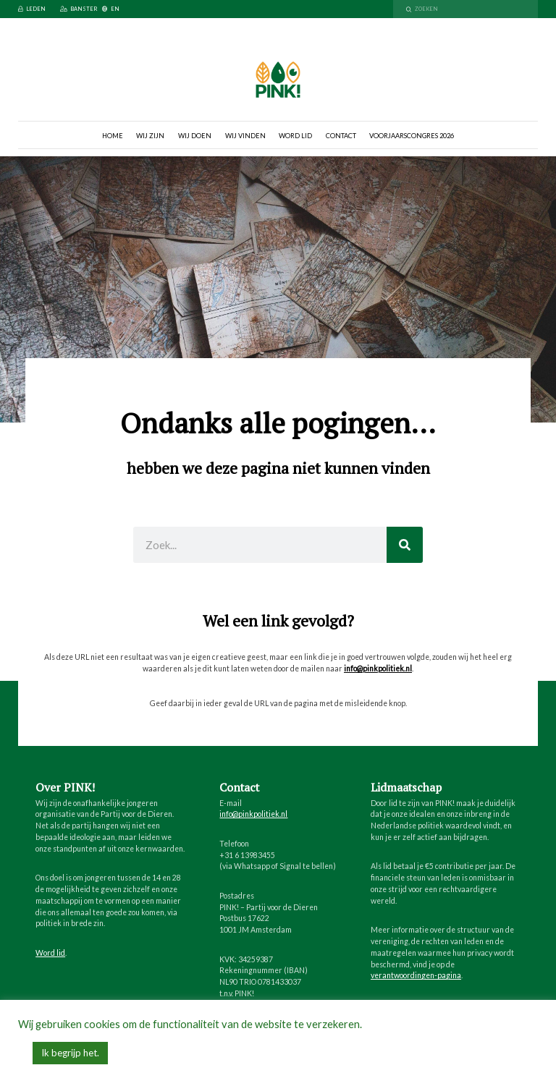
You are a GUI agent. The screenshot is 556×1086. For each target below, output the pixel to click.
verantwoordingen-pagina (416, 975)
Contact (341, 136)
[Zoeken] (405, 545)
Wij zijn (150, 136)
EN (110, 9)
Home (112, 136)
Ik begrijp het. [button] (70, 1053)
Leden (32, 9)
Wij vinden (245, 136)
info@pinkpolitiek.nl (378, 668)
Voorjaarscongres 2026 (411, 136)
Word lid (295, 136)
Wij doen (194, 136)
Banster (78, 9)
